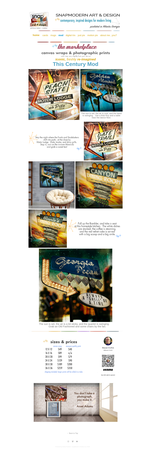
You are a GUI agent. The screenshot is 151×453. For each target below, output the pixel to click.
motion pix (92, 35)
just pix (81, 35)
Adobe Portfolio (66, 446)
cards (45, 35)
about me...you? (108, 35)
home (36, 35)
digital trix (70, 35)
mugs (53, 35)
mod (60, 35)
